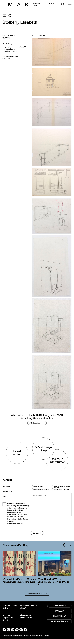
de (50, 4)
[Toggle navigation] (69, 5)
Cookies (46, 635)
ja (57, 4)
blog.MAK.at (59, 616)
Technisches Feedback (61, 489)
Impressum (27, 635)
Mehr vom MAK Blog (37, 593)
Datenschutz (17, 635)
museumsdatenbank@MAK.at (28, 606)
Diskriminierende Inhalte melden (62, 486)
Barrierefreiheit (37, 635)
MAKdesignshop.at (59, 621)
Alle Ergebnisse (37, 423)
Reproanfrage (38, 486)
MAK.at (59, 611)
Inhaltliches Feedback (41, 489)
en (53, 4)
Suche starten (59, 605)
